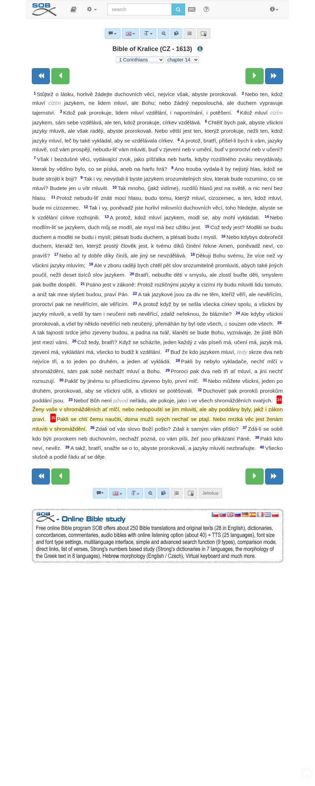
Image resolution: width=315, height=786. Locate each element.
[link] (163, 493)
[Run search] (178, 9)
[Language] (117, 493)
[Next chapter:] (255, 76)
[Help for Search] (206, 9)
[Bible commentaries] (100, 493)
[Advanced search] (150, 493)
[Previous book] (41, 76)
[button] (73, 9)
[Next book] (274, 76)
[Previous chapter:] (60, 76)
